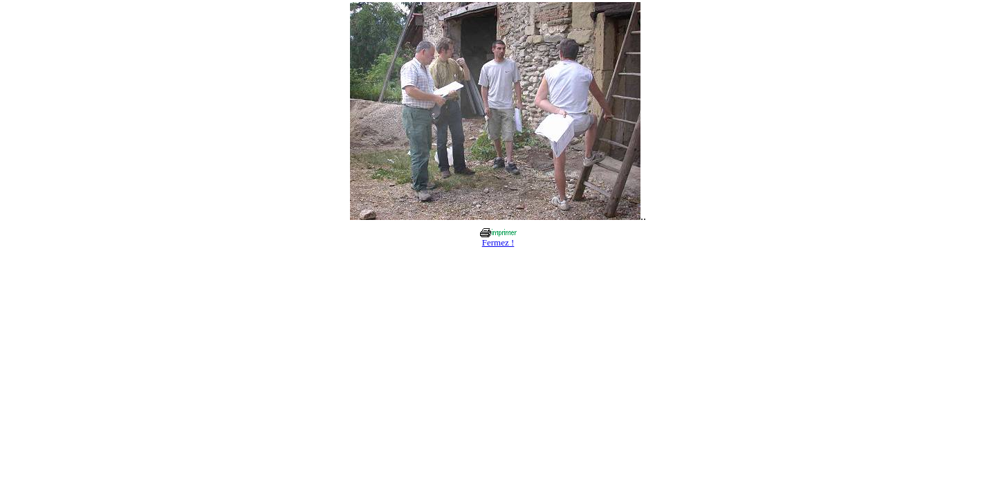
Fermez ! (498, 242)
